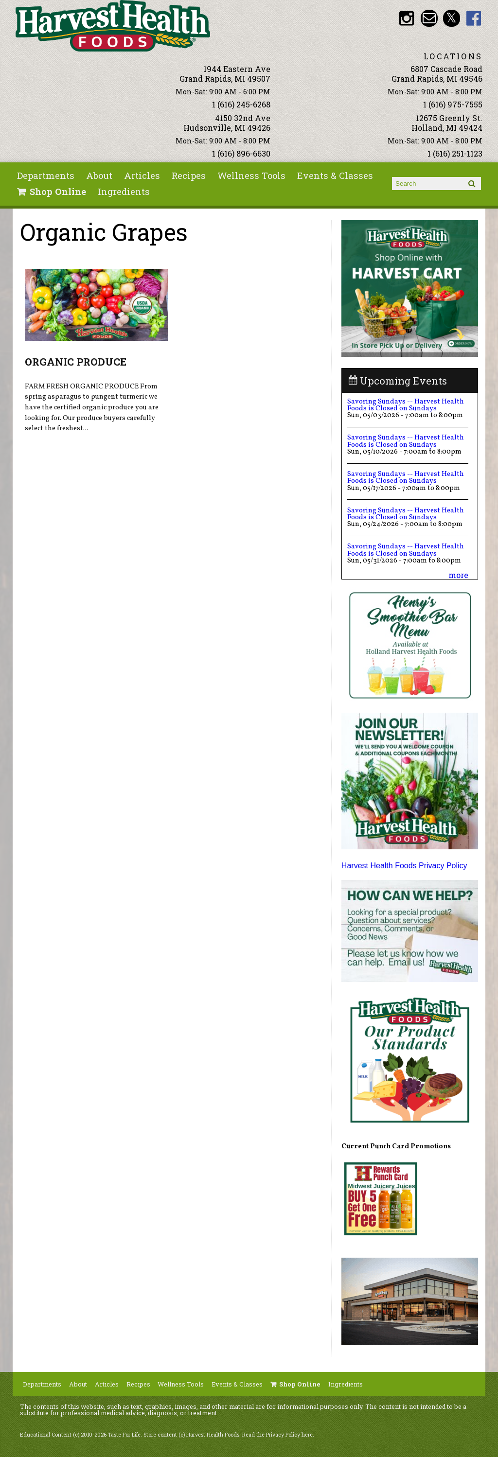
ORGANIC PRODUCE (75, 362)
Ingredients (124, 191)
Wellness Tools (251, 175)
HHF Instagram (406, 18)
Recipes (189, 175)
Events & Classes (335, 175)
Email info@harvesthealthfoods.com (429, 18)
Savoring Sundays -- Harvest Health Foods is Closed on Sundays (405, 405)
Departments (45, 175)
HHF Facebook (473, 18)
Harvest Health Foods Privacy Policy (404, 865)
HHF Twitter (451, 18)
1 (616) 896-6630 (241, 153)
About (99, 175)
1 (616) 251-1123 (454, 153)
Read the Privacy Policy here (277, 1434)
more (458, 575)
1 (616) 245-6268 (241, 104)
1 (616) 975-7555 (452, 104)
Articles (142, 175)
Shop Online (58, 191)
